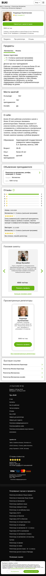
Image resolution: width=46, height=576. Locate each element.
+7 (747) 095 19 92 (16, 386)
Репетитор (12, 561)
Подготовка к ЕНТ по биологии (18, 519)
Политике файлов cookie (30, 568)
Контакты (12, 402)
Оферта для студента (15, 420)
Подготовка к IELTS (15, 513)
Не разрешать (15, 571)
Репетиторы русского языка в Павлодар (21, 552)
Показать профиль (23, 288)
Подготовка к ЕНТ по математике (19, 531)
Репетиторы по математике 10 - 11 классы (21, 528)
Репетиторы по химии (15, 546)
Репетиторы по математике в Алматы (20, 534)
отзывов (18, 465)
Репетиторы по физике (16, 543)
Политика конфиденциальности (18, 423)
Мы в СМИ (12, 414)
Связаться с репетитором (23, 24)
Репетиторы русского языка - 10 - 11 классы (22, 549)
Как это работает (14, 405)
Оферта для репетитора (16, 417)
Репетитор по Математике (17, 501)
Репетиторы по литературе (17, 525)
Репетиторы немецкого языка (18, 507)
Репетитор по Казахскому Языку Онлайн (21, 498)
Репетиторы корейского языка (18, 504)
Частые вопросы (14, 408)
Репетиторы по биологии (16, 516)
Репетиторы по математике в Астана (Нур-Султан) (21, 538)
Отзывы (11, 411)
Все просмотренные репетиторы (23, 354)
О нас (11, 399)
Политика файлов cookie (16, 426)
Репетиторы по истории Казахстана (19, 522)
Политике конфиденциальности (17, 568)
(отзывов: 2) (20, 15)
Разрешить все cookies (31, 571)
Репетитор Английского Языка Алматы (20, 495)
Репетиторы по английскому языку (19, 510)
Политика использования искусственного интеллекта (21, 430)
